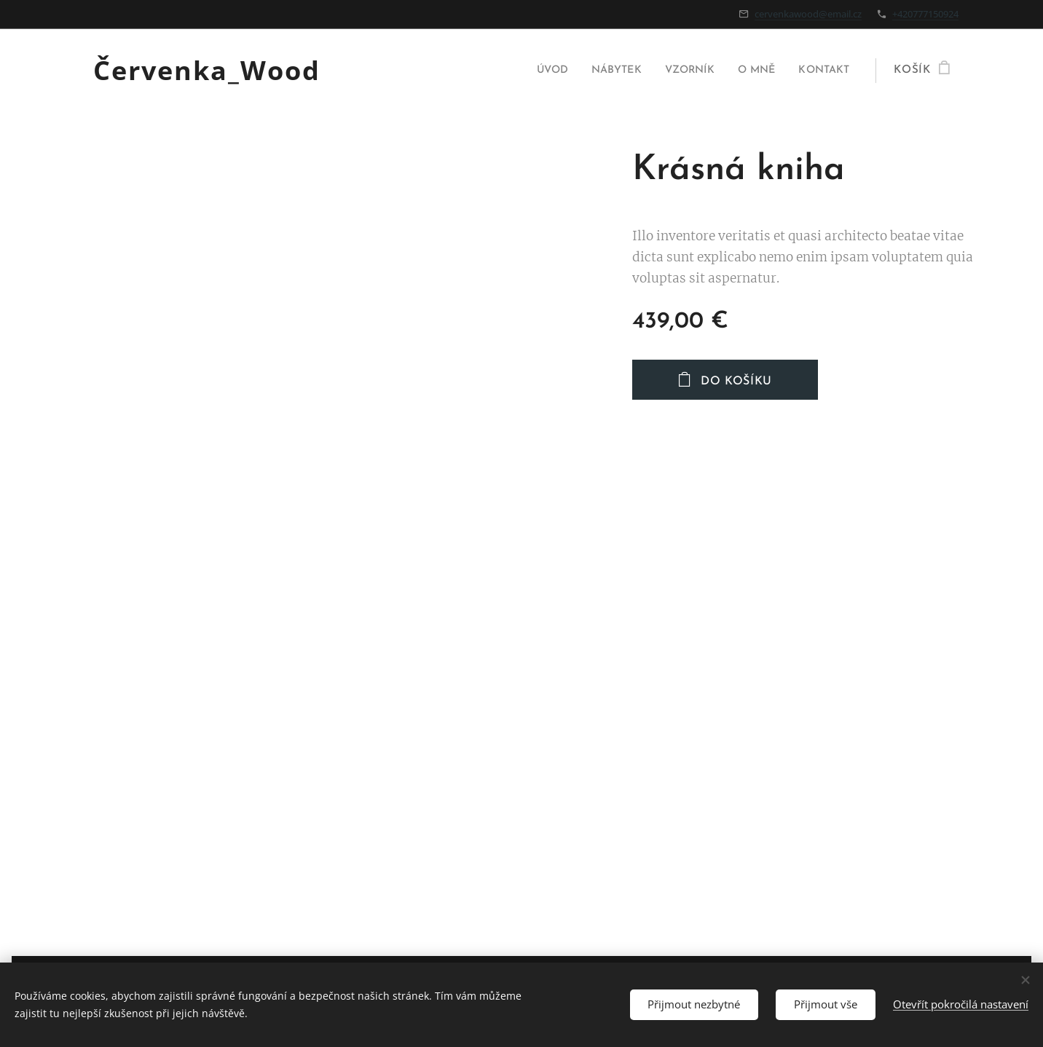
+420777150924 (925, 13)
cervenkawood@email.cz (808, 13)
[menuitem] (530, 70)
